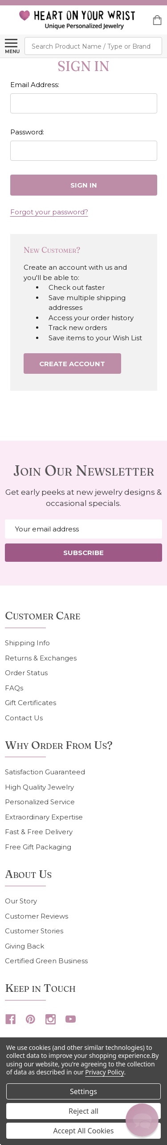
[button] (142, 1120)
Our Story (21, 901)
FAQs (14, 688)
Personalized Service (40, 802)
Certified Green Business (46, 961)
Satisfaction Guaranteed (45, 772)
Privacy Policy (104, 1072)
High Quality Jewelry (39, 787)
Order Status (26, 673)
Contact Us (24, 718)
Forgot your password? (49, 212)
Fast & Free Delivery (39, 831)
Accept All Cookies (83, 1131)
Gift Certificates (30, 702)
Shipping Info (27, 643)
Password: (27, 132)
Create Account (72, 363)
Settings (83, 1091)
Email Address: (34, 84)
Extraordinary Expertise (44, 817)
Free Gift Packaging (38, 847)
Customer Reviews (36, 916)
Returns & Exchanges (41, 658)
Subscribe (83, 552)
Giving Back (24, 946)
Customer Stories (34, 931)
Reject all (83, 1111)
